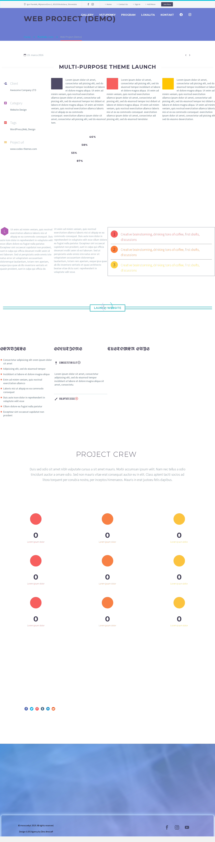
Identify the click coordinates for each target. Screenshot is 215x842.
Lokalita (148, 14)
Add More (151, 4)
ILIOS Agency (32, 837)
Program (128, 14)
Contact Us (123, 4)
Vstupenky (107, 14)
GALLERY (87, 14)
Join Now (167, 4)
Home (109, 4)
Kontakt (167, 14)
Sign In (137, 4)
